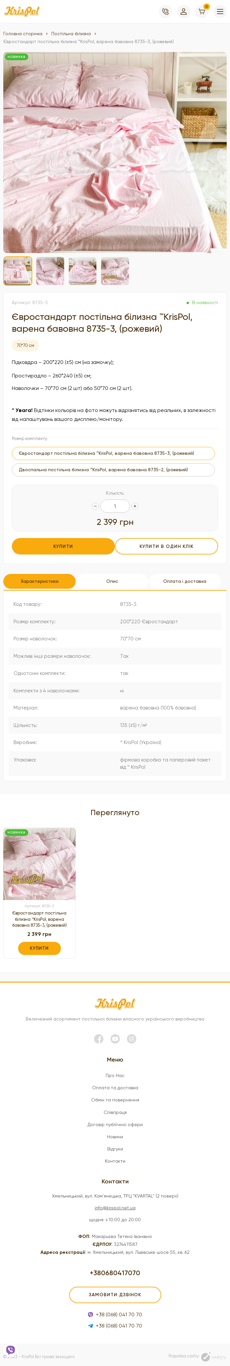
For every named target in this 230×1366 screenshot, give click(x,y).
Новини (115, 1132)
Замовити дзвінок (115, 1291)
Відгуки (115, 1144)
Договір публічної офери (115, 1120)
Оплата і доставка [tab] (187, 578)
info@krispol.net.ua (115, 1203)
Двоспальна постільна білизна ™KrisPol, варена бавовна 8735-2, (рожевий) (103, 469)
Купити (62, 546)
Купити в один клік (167, 546)
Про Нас (115, 1071)
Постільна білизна (71, 33)
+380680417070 (115, 1269)
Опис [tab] (113, 578)
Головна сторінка (22, 33)
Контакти (115, 1157)
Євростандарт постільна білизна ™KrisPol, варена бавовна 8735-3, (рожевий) (39, 915)
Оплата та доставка (115, 1083)
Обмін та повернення (115, 1096)
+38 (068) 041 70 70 (115, 1310)
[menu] (220, 11)
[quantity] (95, 506)
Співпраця (115, 1108)
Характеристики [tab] (40, 578)
